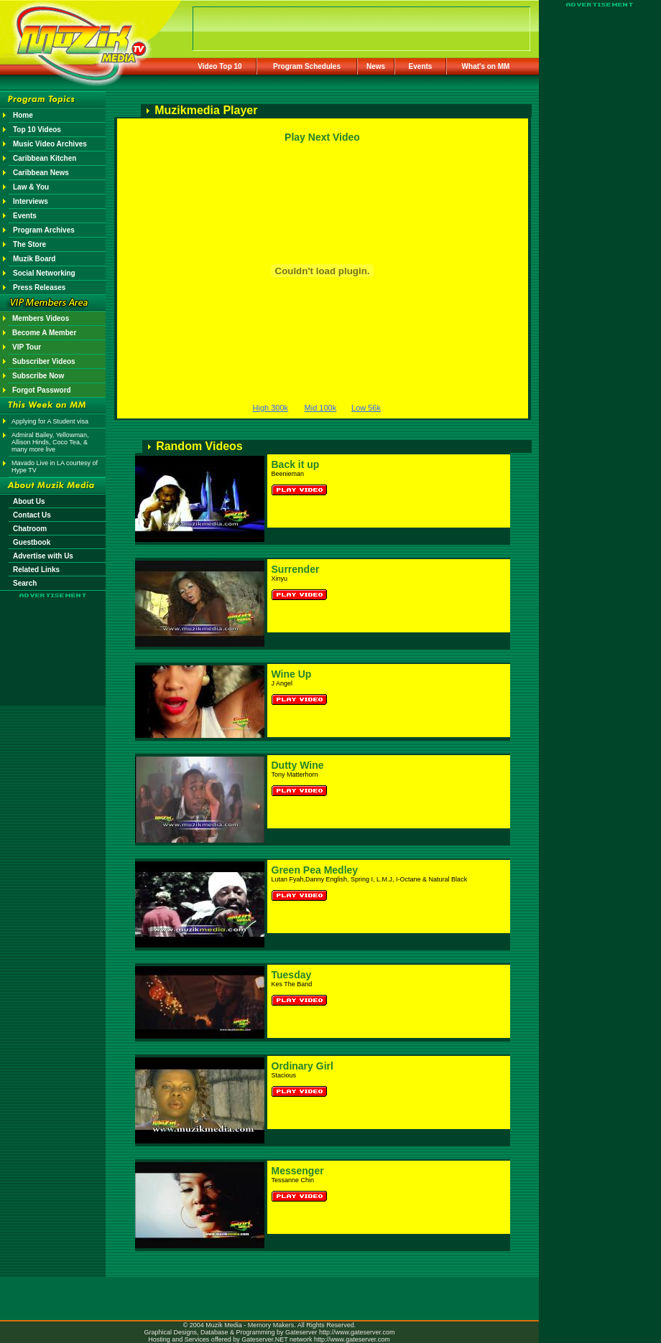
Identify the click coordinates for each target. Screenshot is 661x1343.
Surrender (296, 569)
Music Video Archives (50, 144)
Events (421, 66)
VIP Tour (26, 347)
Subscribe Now (38, 376)
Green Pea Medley (315, 870)
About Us (29, 501)
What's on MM (486, 66)
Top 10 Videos (37, 130)
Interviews (30, 201)
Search (25, 583)
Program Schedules (307, 66)
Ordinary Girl (302, 1066)
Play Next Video (322, 137)
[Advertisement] (53, 640)
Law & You (31, 187)
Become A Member (44, 333)
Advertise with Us (43, 556)
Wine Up (292, 674)
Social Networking (44, 273)
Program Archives (44, 230)
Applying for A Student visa (49, 421)
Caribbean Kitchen (44, 158)
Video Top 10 (219, 66)
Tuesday (292, 975)
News (375, 66)
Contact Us (32, 515)
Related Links (36, 570)
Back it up (296, 464)
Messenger (298, 1170)
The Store (29, 244)
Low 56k (366, 407)
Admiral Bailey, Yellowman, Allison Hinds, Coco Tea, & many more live (49, 442)
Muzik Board (34, 259)
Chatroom (30, 529)
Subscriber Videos (43, 361)
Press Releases (39, 287)
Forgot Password (41, 390)
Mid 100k (321, 407)
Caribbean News (41, 173)
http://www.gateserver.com (357, 1332)
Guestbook (31, 542)
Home (23, 115)
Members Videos (40, 318)
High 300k (271, 407)
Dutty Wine (298, 765)
